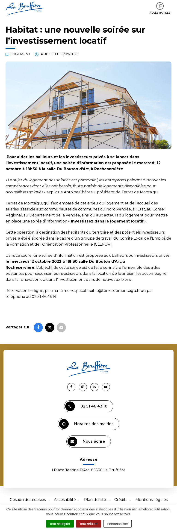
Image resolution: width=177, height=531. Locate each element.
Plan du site (95, 499)
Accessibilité (65, 499)
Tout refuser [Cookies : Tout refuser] (89, 524)
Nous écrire (86, 441)
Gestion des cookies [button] (28, 499)
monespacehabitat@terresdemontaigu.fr (102, 290)
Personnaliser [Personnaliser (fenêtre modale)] (117, 524)
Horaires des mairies (86, 424)
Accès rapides (160, 8)
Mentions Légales (152, 499)
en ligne (35, 290)
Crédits (120, 499)
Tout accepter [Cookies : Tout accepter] (60, 524)
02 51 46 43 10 (86, 406)
